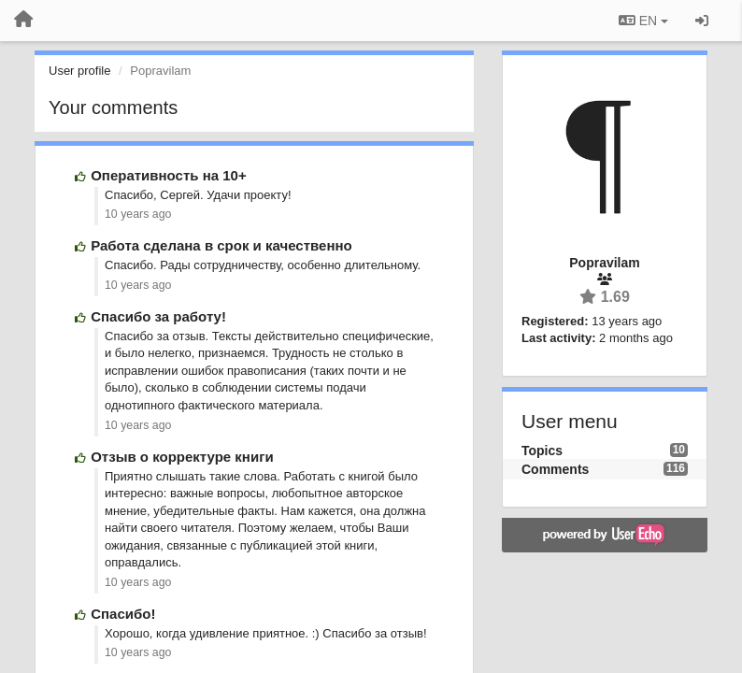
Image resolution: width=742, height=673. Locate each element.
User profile (79, 71)
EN (643, 20)
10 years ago (138, 214)
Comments (555, 469)
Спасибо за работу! (158, 316)
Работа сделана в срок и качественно (221, 245)
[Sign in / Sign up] (702, 20)
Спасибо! (123, 614)
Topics (542, 450)
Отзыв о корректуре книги (182, 457)
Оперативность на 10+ (168, 175)
